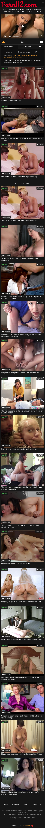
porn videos (19, 818)
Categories (37, 804)
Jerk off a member (15, 57)
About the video (9, 47)
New (6, 804)
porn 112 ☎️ (28, 826)
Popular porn (16, 55)
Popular (26, 804)
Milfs (23, 55)
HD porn (28, 55)
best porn (15, 804)
